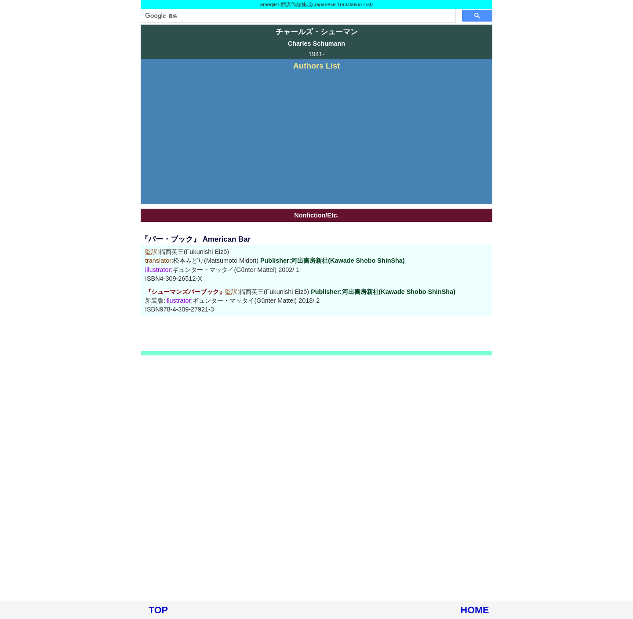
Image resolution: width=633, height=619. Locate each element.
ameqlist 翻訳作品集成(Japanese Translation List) (316, 4)
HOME (475, 610)
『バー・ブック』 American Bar (196, 239)
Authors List (316, 66)
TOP (158, 610)
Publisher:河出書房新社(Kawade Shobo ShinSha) (332, 260)
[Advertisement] (316, 136)
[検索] (297, 16)
